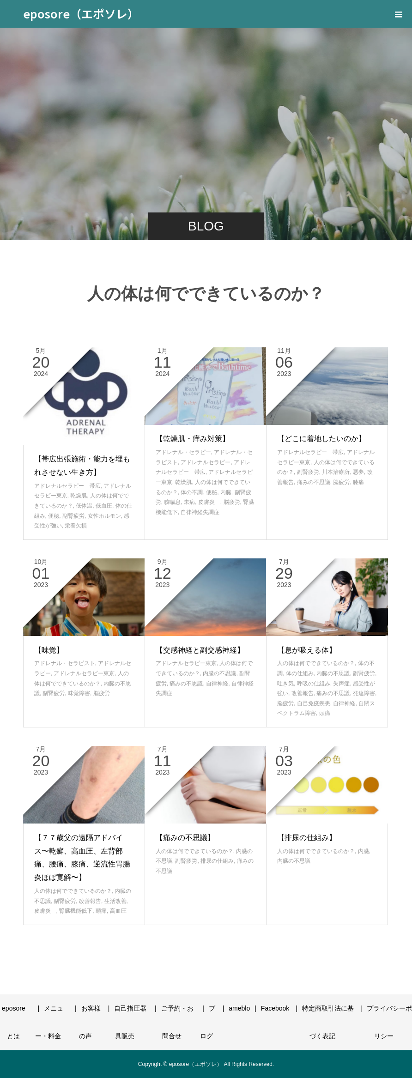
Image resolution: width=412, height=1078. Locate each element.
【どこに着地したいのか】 (321, 438)
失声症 (341, 683)
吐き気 (285, 683)
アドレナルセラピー (205, 462)
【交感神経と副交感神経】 (200, 650)
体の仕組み (300, 673)
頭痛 (324, 713)
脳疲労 (232, 502)
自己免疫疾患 (313, 703)
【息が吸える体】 (306, 650)
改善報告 (302, 693)
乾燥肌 (78, 495)
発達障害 (364, 693)
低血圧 (104, 506)
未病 (189, 502)
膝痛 (358, 482)
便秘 (53, 516)
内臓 (225, 492)
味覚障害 (79, 693)
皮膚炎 (209, 502)
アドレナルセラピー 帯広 (67, 486)
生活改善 (115, 901)
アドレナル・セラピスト (64, 663)
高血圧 (118, 911)
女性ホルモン (104, 516)
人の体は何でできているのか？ (316, 663)
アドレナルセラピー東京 (84, 673)
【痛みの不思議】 (185, 838)
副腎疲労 (73, 516)
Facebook (275, 1008)
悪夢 (358, 472)
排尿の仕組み (217, 861)
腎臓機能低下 (75, 911)
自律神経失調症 (200, 512)
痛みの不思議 (313, 482)
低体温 (84, 506)
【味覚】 (49, 650)
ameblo (239, 1008)
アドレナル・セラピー (183, 452)
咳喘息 (172, 502)
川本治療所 (336, 472)
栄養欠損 (76, 525)
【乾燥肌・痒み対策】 (193, 438)
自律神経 (217, 683)
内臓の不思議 (219, 673)
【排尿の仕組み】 (306, 838)
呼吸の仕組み (313, 683)
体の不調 (192, 492)
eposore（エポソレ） (81, 13)
